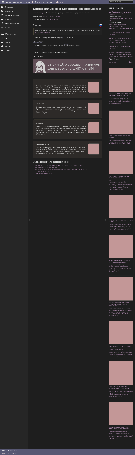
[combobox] (121, 1)
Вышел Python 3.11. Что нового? (47, 172)
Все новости (113, 62)
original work (54, 25)
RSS (131, 62)
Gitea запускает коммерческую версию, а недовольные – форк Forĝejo (60, 171)
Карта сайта (12, 450)
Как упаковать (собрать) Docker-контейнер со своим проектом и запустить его (63, 174)
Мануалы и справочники (18, 2)
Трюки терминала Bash (44, 176)
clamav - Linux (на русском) (52, 22)
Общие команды (43, 2)
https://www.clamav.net (43, 38)
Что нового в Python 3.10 (45, 178)
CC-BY (48, 25)
